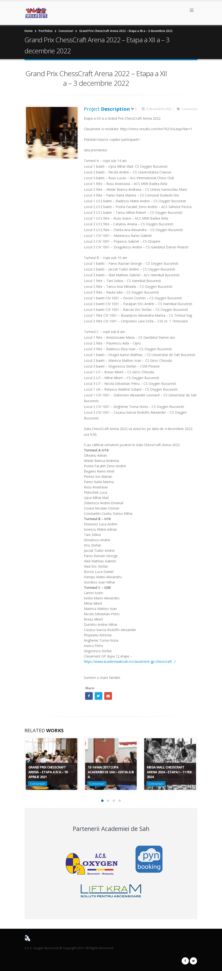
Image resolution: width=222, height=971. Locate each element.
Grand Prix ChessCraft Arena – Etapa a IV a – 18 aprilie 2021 (48, 772)
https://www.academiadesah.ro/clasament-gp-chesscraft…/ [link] (130, 661)
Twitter (98, 696)
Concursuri (189, 109)
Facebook (89, 696)
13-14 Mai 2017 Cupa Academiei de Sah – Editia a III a (111, 772)
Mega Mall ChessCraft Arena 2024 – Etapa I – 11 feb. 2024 (169, 772)
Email (108, 696)
